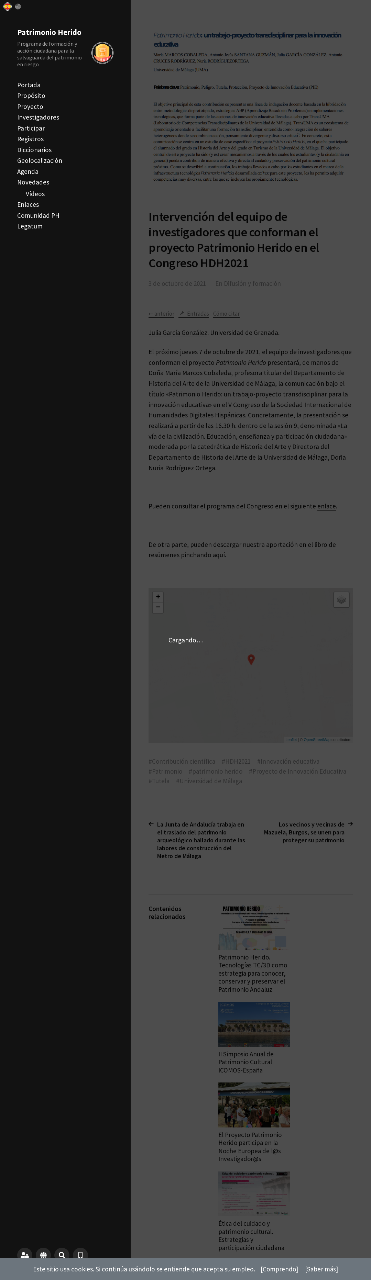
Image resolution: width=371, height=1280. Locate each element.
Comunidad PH (38, 215)
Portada (29, 85)
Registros (30, 139)
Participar (31, 128)
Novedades (33, 182)
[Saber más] (322, 1269)
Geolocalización (39, 160)
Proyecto (30, 106)
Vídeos (35, 194)
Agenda (28, 171)
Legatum (30, 226)
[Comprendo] (279, 1269)
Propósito (31, 95)
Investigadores (38, 117)
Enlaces (28, 204)
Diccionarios (34, 150)
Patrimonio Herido (49, 32)
